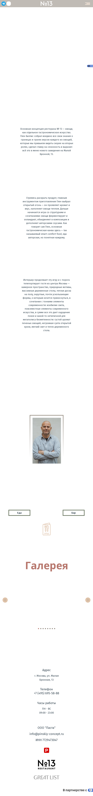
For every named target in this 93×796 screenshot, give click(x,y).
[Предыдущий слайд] (5, 600)
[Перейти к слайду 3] (43, 628)
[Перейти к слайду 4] (45, 628)
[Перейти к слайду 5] (47, 628)
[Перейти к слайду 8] (54, 628)
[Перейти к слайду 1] (38, 628)
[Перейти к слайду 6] (50, 628)
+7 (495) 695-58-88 (46, 693)
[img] (9, 3)
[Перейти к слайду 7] (52, 628)
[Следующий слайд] (87, 600)
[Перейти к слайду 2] (40, 628)
